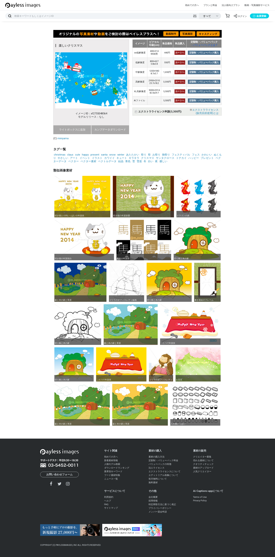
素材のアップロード (203, 467)
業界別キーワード (113, 471)
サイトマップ (111, 508)
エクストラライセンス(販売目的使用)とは (205, 111)
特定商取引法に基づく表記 (162, 504)
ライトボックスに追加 (72, 129)
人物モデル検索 (112, 464)
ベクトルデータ (107, 161)
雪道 (139, 161)
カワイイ (109, 158)
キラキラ (134, 158)
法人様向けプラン (231, 5)
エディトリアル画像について (163, 475)
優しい (163, 161)
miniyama (63, 138)
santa (104, 154)
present (94, 154)
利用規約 (108, 497)
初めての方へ (192, 5)
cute (77, 154)
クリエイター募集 (202, 456)
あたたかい (132, 154)
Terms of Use (200, 497)
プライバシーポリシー (160, 508)
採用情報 (153, 500)
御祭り (166, 154)
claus (70, 154)
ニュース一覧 (111, 478)
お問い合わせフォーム (59, 474)
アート (74, 158)
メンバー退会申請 (158, 511)
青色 (127, 161)
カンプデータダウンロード (110, 129)
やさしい (63, 158)
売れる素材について (203, 460)
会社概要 (153, 497)
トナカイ (181, 158)
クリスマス (147, 158)
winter (120, 154)
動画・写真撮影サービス (257, 5)
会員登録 (259, 16)
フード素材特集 (112, 475)
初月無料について (158, 478)
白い (150, 161)
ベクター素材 (88, 161)
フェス (196, 154)
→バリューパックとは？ (204, 45)
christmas (59, 154)
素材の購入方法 (157, 456)
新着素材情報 (111, 460)
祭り (143, 154)
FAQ (106, 504)
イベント (85, 158)
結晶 (120, 161)
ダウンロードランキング (116, 467)
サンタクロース (165, 158)
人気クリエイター (202, 471)
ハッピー (193, 158)
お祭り (156, 154)
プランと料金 (210, 5)
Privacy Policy (200, 500)
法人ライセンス (157, 467)
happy (85, 154)
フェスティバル (181, 154)
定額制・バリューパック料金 (163, 460)
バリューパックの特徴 (160, 464)
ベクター (73, 161)
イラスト (97, 158)
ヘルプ (107, 500)
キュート (121, 158)
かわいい (207, 154)
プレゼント (207, 158)
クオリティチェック (203, 464)
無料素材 (153, 482)
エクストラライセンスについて (164, 471)
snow (112, 154)
